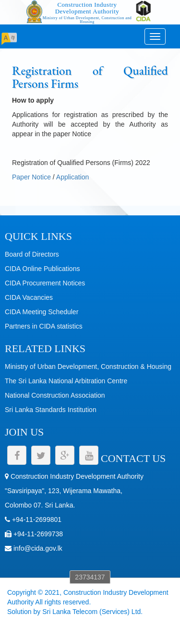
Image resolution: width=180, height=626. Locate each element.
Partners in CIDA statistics (44, 326)
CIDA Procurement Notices (45, 283)
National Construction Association (55, 395)
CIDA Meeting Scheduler (41, 312)
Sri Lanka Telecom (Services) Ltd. (92, 611)
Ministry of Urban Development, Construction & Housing (88, 366)
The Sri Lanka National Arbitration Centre (66, 381)
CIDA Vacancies (29, 297)
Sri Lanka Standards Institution (50, 409)
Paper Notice (31, 177)
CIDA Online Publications (42, 268)
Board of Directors (32, 254)
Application (72, 177)
